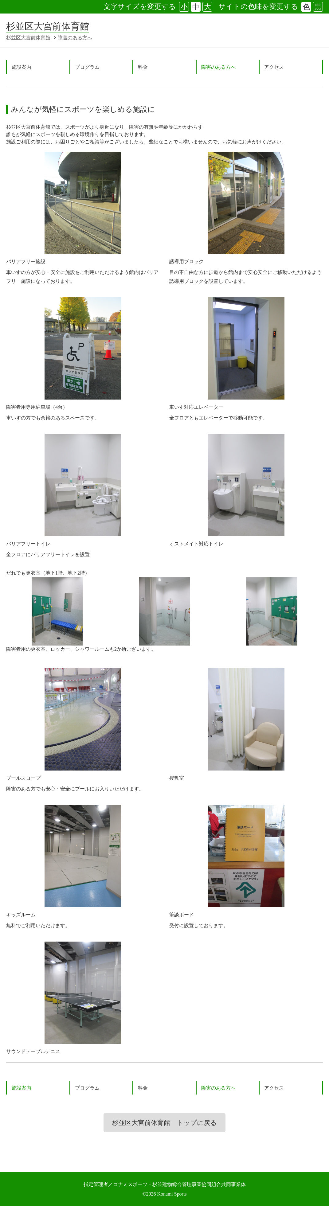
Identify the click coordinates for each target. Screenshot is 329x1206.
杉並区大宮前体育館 (47, 26)
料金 (143, 67)
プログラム (87, 67)
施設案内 (21, 67)
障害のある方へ (75, 37)
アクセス (274, 67)
